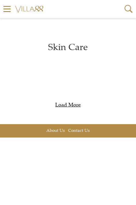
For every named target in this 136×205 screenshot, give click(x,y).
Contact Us (79, 131)
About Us (55, 131)
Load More (68, 105)
